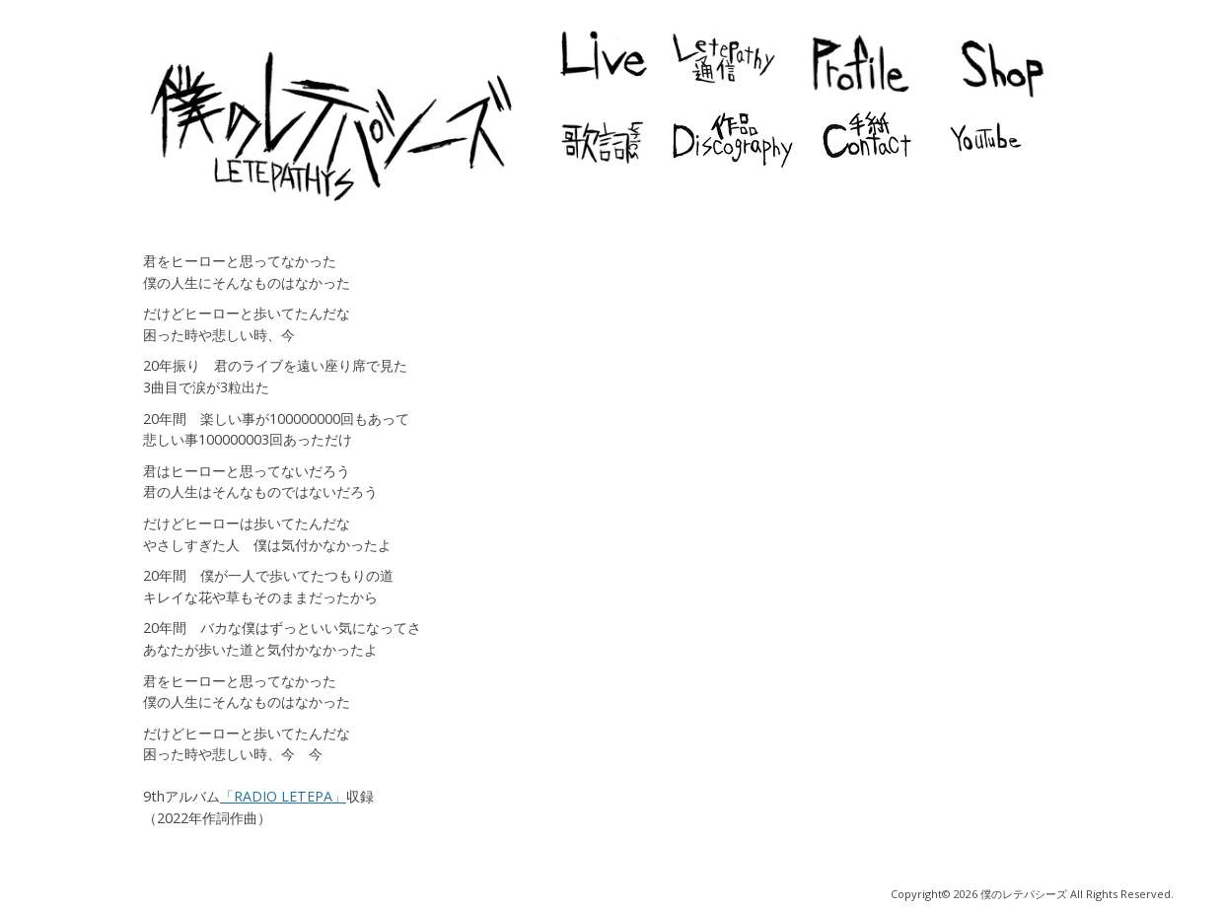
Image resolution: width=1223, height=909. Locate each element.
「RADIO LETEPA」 (283, 796)
